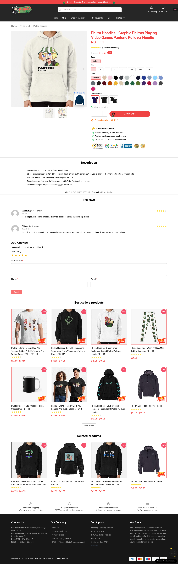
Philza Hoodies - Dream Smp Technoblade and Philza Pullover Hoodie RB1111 (106, 351)
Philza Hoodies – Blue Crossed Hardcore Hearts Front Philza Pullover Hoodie (108, 409)
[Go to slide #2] (49, 113)
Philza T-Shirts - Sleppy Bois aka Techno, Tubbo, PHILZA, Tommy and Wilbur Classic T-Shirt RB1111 (27, 351)
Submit (16, 292)
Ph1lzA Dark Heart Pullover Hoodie (146, 406)
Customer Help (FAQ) (99, 542)
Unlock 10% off (173, 553)
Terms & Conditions (59, 531)
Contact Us (95, 538)
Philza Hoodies (40, 26)
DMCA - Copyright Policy (61, 538)
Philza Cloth (25, 26)
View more (89, 426)
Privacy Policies (58, 535)
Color (93, 73)
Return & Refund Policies (101, 535)
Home (14, 26)
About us (55, 528)
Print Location (97, 93)
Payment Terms (97, 531)
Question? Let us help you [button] (166, 561)
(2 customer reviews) (110, 48)
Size (92, 65)
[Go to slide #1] (36, 113)
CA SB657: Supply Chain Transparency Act (68, 542)
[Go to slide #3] (62, 113)
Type (93, 57)
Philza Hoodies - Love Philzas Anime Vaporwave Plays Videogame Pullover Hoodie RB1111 (68, 351)
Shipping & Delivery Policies (102, 528)
